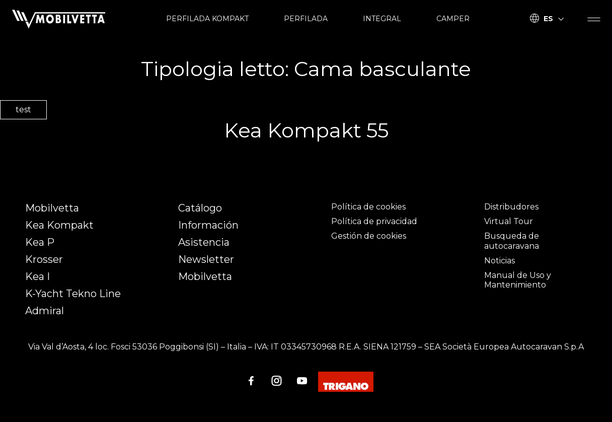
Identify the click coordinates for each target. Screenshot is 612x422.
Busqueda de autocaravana (511, 240)
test (23, 109)
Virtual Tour (508, 221)
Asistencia (204, 242)
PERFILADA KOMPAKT (207, 18)
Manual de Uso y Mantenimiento (517, 280)
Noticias (499, 260)
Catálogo (200, 208)
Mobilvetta (52, 208)
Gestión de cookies (368, 236)
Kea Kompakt (59, 225)
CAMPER (453, 18)
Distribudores (511, 207)
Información (208, 225)
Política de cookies (368, 207)
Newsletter (206, 259)
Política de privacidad (374, 221)
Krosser (44, 259)
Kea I (37, 276)
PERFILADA (306, 18)
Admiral (44, 311)
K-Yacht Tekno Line (73, 294)
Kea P (39, 242)
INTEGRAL (382, 18)
